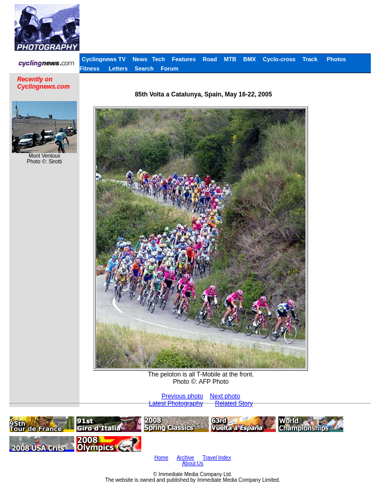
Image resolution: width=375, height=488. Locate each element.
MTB (230, 59)
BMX (249, 59)
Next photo (225, 396)
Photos (336, 59)
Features (184, 59)
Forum (169, 68)
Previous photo (182, 396)
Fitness (89, 68)
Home (161, 458)
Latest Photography (176, 403)
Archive (185, 458)
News (140, 59)
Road (210, 59)
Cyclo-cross (279, 59)
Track (309, 59)
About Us (192, 463)
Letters (118, 68)
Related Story (234, 403)
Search (144, 68)
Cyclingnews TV (103, 59)
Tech (158, 59)
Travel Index (217, 458)
